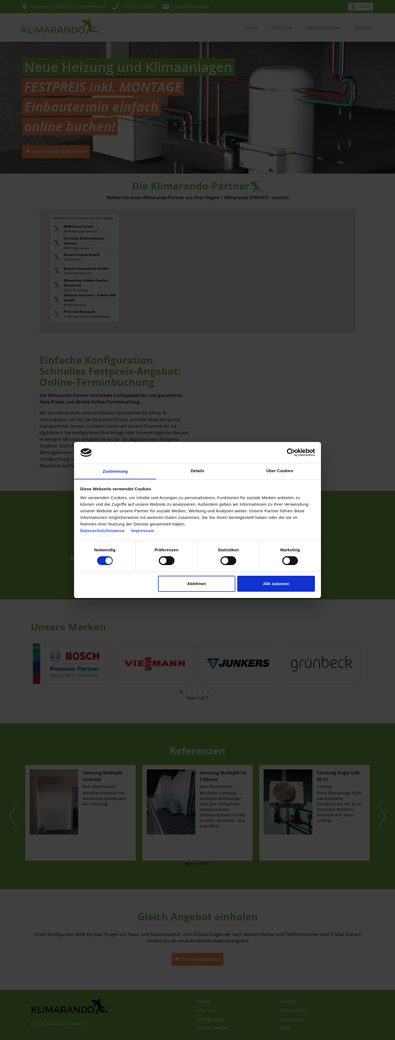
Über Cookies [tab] (279, 470)
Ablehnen (196, 584)
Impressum (142, 531)
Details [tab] (197, 470)
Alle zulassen (276, 584)
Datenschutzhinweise (102, 531)
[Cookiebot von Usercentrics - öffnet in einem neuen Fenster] (291, 452)
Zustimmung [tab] (115, 471)
